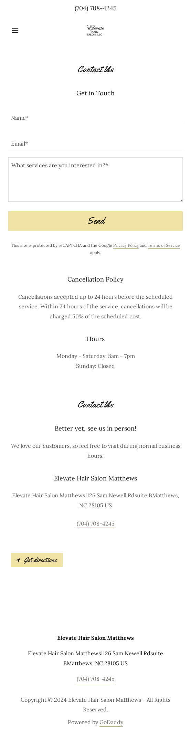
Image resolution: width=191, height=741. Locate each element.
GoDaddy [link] (111, 722)
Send (95, 220)
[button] (21, 30)
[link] (95, 30)
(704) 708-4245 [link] (96, 8)
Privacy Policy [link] (126, 245)
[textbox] (95, 114)
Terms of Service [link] (164, 245)
